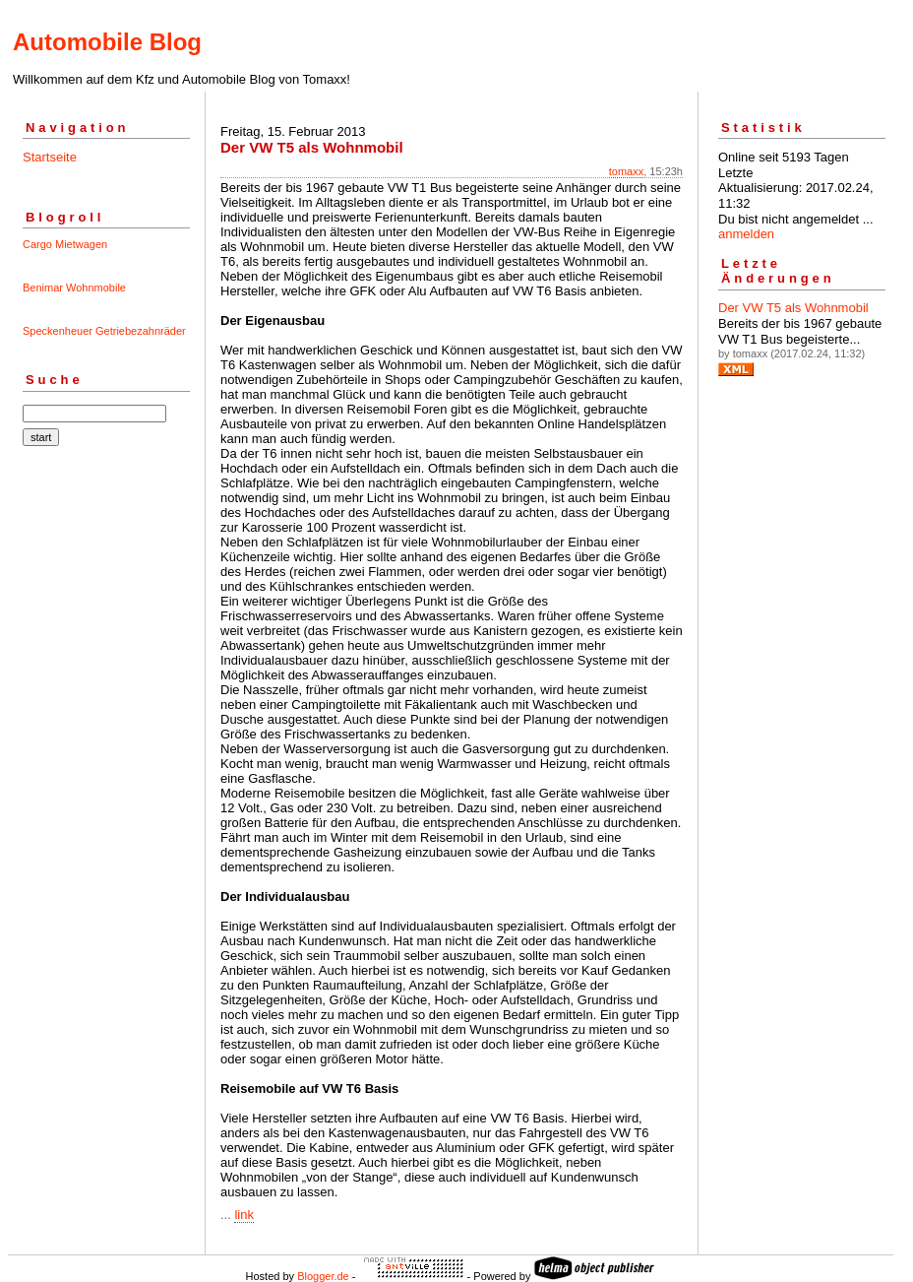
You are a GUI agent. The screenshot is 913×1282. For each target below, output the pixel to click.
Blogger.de (323, 1276)
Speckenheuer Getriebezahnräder (104, 331)
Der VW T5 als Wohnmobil (793, 307)
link (244, 1214)
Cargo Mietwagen (65, 244)
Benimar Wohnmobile (74, 287)
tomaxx (626, 171)
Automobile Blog (107, 42)
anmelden (746, 233)
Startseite (50, 157)
